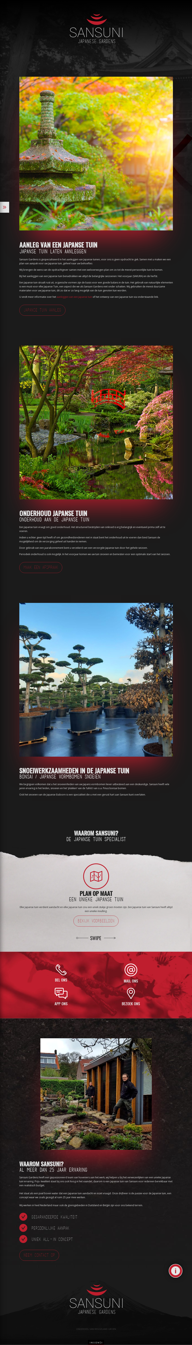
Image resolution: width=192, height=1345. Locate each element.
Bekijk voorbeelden (96, 921)
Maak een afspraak (40, 567)
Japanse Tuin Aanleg (42, 310)
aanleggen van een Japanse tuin (74, 297)
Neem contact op (39, 1255)
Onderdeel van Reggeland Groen (96, 1328)
